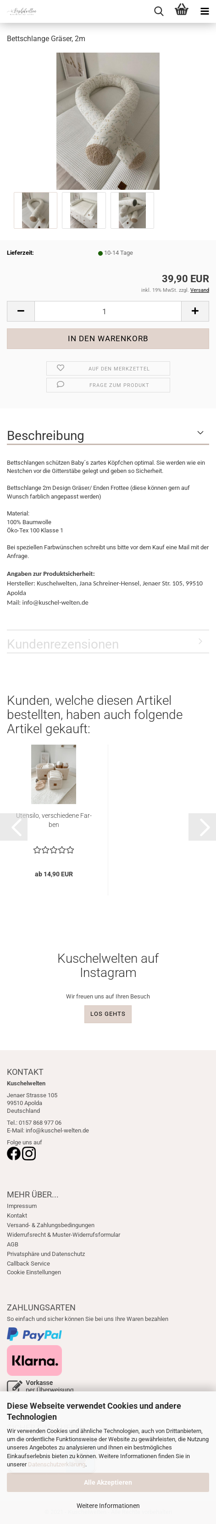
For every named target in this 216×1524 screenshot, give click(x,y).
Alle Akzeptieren (108, 1482)
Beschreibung (45, 435)
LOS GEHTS (108, 1013)
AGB (12, 1244)
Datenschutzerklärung (56, 1464)
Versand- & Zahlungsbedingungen (50, 1225)
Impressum (22, 1205)
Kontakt (17, 1215)
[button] (20, 311)
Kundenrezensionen (63, 644)
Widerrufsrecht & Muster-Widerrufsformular (63, 1234)
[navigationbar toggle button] (204, 11)
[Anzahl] (108, 311)
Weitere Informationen (108, 1505)
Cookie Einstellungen (34, 1272)
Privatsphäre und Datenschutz (46, 1253)
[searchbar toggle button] (158, 11)
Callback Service (28, 1263)
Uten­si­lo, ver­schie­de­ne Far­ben (54, 820)
